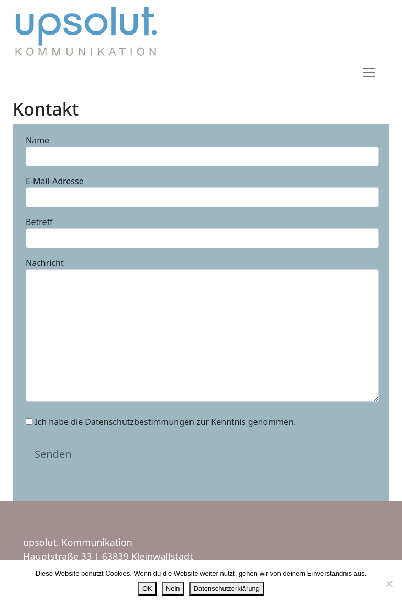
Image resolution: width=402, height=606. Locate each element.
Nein (173, 588)
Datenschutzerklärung (227, 588)
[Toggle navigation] (369, 72)
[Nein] (389, 583)
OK (147, 588)
